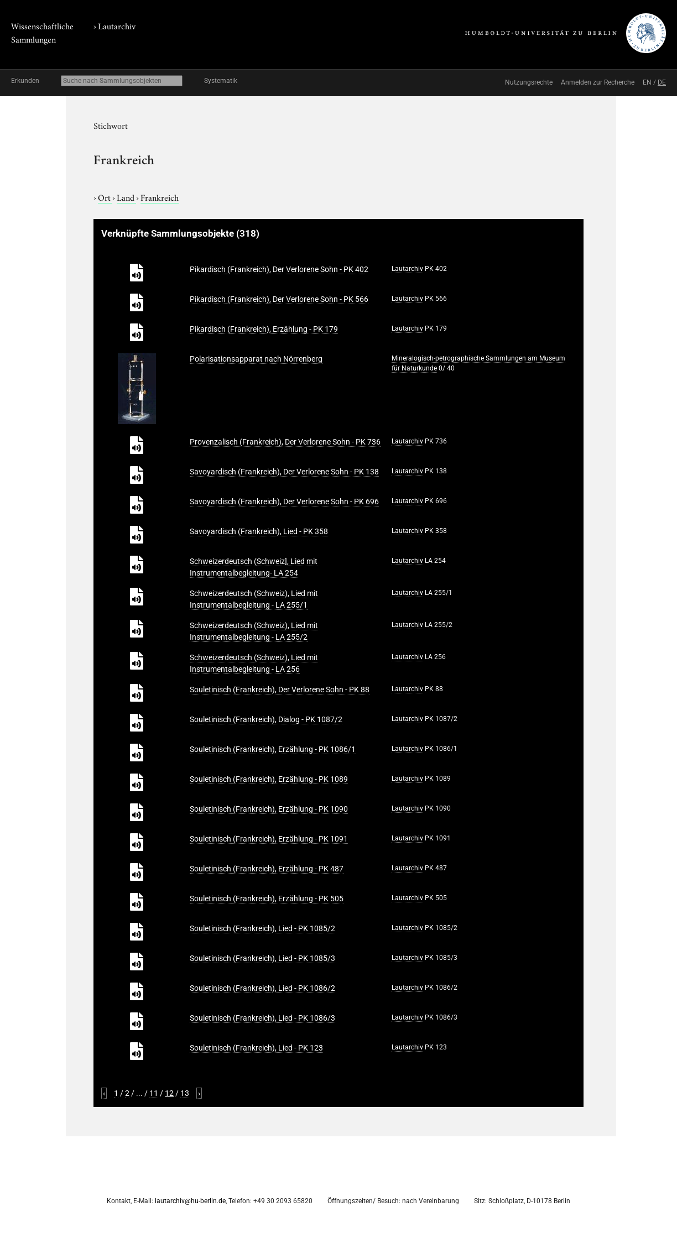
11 (153, 1093)
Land (126, 197)
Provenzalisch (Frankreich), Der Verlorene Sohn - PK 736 (285, 441)
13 (184, 1093)
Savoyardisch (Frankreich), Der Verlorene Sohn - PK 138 (284, 471)
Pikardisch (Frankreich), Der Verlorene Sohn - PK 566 (279, 299)
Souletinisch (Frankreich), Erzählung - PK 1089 (269, 779)
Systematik (220, 81)
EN (647, 82)
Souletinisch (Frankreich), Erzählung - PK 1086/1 (273, 749)
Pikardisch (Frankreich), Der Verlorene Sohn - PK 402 (279, 269)
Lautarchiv (117, 25)
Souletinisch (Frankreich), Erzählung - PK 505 (266, 898)
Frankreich (159, 197)
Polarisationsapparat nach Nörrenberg (256, 358)
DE (662, 82)
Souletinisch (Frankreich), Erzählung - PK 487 (266, 868)
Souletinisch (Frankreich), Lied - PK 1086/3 (262, 1018)
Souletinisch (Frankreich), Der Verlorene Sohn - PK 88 (279, 689)
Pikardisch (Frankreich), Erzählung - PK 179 (264, 329)
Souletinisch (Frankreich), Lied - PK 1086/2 (262, 988)
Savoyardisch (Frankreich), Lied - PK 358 (259, 531)
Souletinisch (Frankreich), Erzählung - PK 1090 (269, 809)
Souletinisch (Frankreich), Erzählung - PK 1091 (269, 838)
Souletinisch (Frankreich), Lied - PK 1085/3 (262, 958)
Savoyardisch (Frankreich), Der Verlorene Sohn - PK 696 (284, 501)
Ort (105, 197)
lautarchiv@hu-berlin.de (190, 1201)
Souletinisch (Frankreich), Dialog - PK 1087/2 (266, 719)
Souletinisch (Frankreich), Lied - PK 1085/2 (262, 928)
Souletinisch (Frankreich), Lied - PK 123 (256, 1047)
